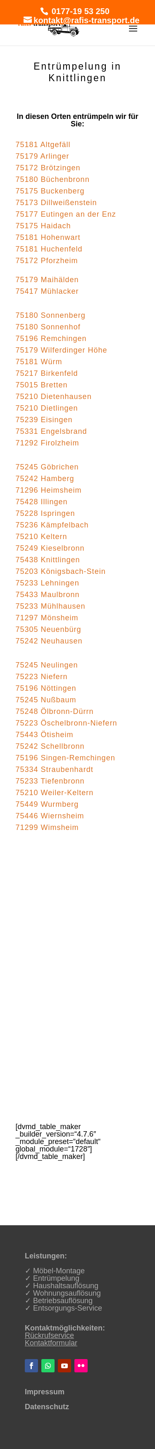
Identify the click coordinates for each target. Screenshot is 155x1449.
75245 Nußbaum (46, 700)
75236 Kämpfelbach (52, 525)
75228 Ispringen (45, 513)
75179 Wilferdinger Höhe (61, 350)
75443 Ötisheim (45, 735)
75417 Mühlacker (47, 291)
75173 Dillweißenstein (56, 202)
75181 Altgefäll (43, 144)
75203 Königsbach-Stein (61, 571)
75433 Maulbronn (48, 594)
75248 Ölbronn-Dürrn (55, 711)
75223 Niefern (42, 676)
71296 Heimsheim (49, 490)
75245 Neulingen (47, 665)
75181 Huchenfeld (49, 249)
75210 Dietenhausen (54, 396)
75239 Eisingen (44, 420)
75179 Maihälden (47, 280)
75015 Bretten (42, 385)
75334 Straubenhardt (54, 769)
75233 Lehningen (47, 583)
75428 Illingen (42, 502)
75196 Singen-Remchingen (65, 758)
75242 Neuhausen (49, 641)
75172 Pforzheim (47, 260)
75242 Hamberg (45, 478)
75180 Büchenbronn (53, 179)
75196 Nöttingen (46, 688)
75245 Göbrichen (47, 467)
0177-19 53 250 (79, 11)
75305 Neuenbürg (48, 629)
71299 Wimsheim (47, 827)
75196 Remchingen (51, 338)
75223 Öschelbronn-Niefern (66, 723)
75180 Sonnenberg (51, 315)
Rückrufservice (49, 1335)
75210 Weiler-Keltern (55, 793)
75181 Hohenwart (48, 237)
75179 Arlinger (42, 156)
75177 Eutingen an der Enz (66, 214)
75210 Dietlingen (47, 408)
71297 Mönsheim (47, 618)
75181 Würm (39, 362)
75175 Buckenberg (50, 191)
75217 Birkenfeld (47, 373)
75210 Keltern (41, 536)
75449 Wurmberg (47, 804)
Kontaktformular (51, 1343)
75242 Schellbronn (50, 746)
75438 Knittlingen (48, 560)
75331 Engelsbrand (51, 431)
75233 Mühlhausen (51, 606)
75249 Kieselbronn (50, 548)
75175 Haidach (43, 226)
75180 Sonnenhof (48, 327)
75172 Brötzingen (48, 168)
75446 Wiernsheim (50, 816)
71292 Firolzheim (47, 443)
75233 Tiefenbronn (50, 781)
